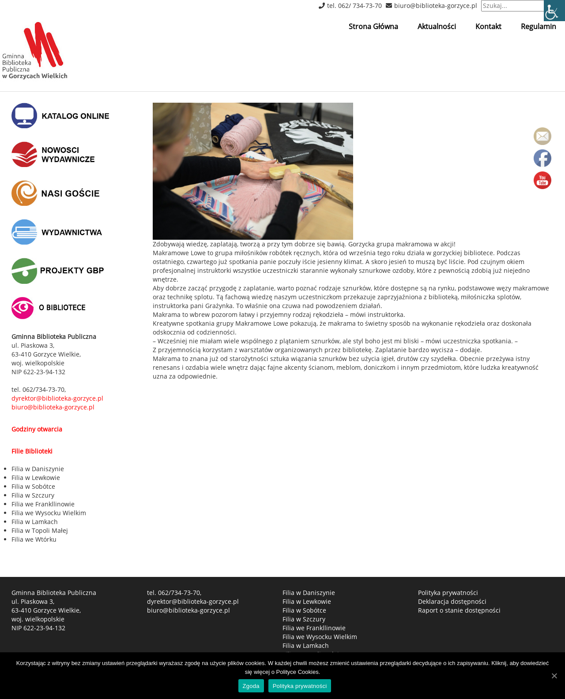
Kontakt (488, 26)
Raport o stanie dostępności (459, 610)
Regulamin (538, 26)
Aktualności (437, 26)
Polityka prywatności (448, 592)
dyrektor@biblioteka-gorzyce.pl (193, 601)
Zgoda (251, 686)
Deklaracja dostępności (452, 601)
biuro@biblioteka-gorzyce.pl (435, 5)
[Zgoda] (554, 675)
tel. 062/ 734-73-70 (354, 5)
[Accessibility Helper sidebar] (554, 10)
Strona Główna (373, 26)
